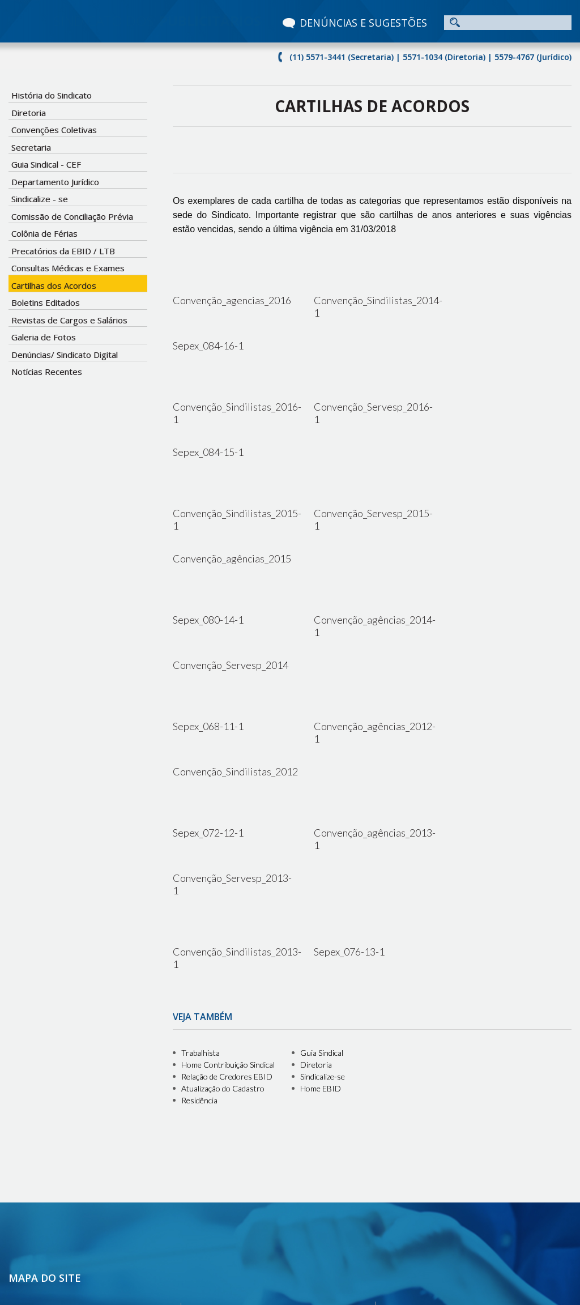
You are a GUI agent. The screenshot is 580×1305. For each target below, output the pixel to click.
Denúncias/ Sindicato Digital (64, 354)
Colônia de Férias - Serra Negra (268, 1098)
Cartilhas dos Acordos (53, 285)
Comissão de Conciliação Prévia (72, 216)
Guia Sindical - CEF (46, 164)
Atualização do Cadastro (223, 879)
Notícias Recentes (46, 371)
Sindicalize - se (39, 198)
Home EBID (320, 879)
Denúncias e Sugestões (60, 1201)
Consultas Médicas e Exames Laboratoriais (289, 1124)
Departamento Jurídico (55, 181)
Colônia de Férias (44, 233)
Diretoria (28, 112)
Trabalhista (200, 843)
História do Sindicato (51, 95)
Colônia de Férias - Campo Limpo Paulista (285, 1111)
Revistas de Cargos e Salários (69, 320)
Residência (199, 890)
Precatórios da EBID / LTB (63, 251)
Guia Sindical (321, 843)
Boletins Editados (45, 302)
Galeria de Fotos (43, 337)
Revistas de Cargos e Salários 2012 (275, 1162)
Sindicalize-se (322, 867)
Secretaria (31, 147)
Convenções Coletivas (54, 129)
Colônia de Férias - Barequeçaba (271, 1187)
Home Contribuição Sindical (228, 855)
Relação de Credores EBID (226, 867)
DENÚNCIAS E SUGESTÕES (363, 22)
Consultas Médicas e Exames (68, 268)
